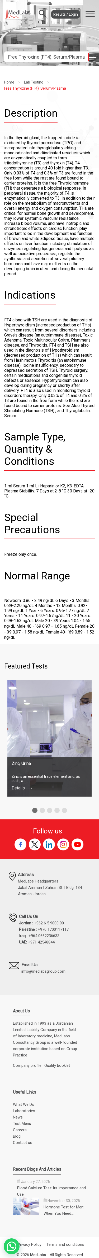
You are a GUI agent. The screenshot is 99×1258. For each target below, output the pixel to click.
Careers (20, 1130)
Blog (17, 1136)
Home (9, 82)
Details (22, 787)
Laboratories (24, 1110)
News (18, 1117)
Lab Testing (33, 82)
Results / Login (65, 14)
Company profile (27, 1065)
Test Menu (22, 1123)
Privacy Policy (29, 1244)
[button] (34, 810)
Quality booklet (57, 1065)
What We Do (23, 1104)
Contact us (22, 1142)
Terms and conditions (65, 1244)
